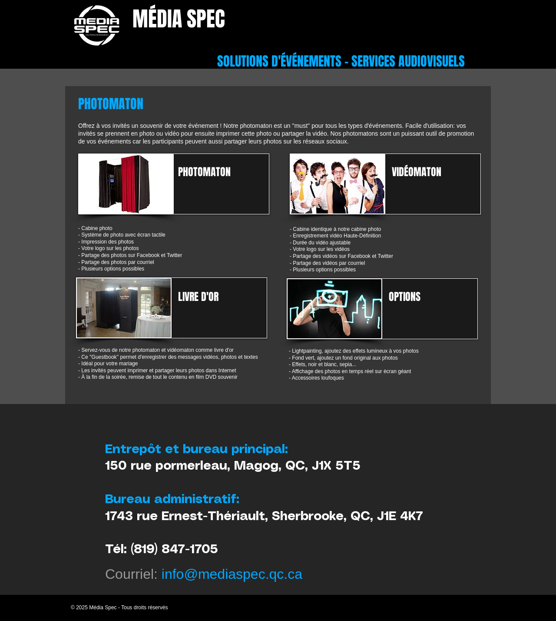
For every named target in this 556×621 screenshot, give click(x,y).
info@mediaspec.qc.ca (232, 574)
